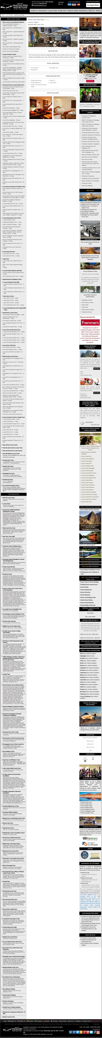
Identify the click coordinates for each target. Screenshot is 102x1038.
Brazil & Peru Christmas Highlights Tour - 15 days (91, 172)
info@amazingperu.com (40, 5)
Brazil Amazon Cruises (88, 309)
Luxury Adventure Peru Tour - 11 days (13, 203)
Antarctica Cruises (87, 312)
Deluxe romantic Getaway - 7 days (12, 224)
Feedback (78, 1021)
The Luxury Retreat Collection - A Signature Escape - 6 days (11, 24)
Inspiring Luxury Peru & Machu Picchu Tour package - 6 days (13, 87)
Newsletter (89, 422)
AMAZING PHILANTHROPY (90, 778)
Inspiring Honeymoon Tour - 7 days (12, 222)
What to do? (90, 744)
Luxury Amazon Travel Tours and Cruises (14, 82)
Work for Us (71, 1021)
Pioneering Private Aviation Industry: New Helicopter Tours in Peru (91, 924)
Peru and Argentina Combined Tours (91, 202)
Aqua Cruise (85, 305)
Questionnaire (38, 1024)
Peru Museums (90, 566)
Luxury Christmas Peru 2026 (11, 282)
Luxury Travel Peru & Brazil (88, 492)
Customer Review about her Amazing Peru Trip (89, 940)
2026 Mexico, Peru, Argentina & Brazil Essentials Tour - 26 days (13, 411)
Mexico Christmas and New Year (90, 154)
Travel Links (51, 1024)
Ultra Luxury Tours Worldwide (10, 51)
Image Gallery (68, 1024)
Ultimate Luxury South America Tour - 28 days (13, 182)
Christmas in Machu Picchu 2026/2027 (90, 111)
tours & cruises (87, 656)
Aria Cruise (85, 307)
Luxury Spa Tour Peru (9, 251)
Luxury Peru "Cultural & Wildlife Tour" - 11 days (14, 129)
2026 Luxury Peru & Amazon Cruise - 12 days (13, 139)
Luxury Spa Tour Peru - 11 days (11, 256)
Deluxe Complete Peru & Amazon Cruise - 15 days (13, 78)
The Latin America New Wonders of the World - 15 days (13, 403)
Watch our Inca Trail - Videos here (89, 634)
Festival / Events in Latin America (90, 609)
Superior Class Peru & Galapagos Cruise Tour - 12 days (14, 142)
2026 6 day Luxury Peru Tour (10, 90)
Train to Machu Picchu (90, 547)
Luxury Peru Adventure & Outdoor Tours (14, 186)
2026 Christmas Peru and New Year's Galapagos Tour (90, 151)
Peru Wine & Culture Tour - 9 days (12, 320)
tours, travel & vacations (88, 653)
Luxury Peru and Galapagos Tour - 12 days (13, 377)
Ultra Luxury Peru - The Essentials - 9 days (13, 28)
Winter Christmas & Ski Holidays (90, 181)
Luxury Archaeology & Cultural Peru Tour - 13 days (13, 150)
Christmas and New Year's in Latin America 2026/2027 (91, 168)
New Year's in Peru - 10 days (11, 302)
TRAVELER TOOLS (90, 735)
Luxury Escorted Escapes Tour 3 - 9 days (14, 337)
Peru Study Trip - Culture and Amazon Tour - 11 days (13, 135)
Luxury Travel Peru (86, 456)
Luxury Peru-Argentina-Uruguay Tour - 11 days (14, 370)
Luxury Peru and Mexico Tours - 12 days (13, 384)
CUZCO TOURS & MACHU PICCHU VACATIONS (90, 429)
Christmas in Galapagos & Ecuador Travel (89, 116)
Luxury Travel (52, 10)
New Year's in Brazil (87, 159)
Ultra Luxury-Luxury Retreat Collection (13, 22)
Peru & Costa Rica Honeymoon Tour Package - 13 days (12, 240)
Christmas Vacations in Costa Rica (91, 135)
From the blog (90, 935)
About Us (92, 10)
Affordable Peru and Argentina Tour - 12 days (13, 374)
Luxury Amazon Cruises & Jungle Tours (14, 417)
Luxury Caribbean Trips (87, 466)
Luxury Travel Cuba (86, 501)
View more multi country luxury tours (12, 414)
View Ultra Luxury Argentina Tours (12, 46)
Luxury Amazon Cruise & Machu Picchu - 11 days (14, 64)
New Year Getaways (87, 185)
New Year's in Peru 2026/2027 (90, 157)
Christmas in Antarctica (88, 176)
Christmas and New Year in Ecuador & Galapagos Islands (90, 138)
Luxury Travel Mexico (87, 480)
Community (96, 1024)
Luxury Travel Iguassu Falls (88, 478)
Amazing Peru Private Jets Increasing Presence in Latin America (89, 928)
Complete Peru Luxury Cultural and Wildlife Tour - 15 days (12, 156)
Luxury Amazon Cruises (9, 54)
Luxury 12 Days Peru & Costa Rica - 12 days (13, 437)
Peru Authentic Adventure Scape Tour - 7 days (13, 189)
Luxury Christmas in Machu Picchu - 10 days (14, 288)
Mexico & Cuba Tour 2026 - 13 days (12, 393)
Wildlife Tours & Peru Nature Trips (90, 204)
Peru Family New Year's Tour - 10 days (13, 276)
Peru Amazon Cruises (87, 302)
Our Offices (30, 1024)
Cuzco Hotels (9, 15)
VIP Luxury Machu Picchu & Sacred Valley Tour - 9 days (12, 113)
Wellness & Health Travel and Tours (90, 28)
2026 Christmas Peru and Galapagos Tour (88, 147)
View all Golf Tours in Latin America (12, 450)
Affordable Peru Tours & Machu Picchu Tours (90, 215)
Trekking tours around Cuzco (89, 209)
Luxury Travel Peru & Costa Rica (90, 497)
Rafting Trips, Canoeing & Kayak (90, 213)
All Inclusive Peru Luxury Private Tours (13, 85)
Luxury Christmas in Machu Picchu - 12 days (14, 292)
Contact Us (34, 10)
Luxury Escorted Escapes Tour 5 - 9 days (14, 342)
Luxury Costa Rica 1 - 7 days (10, 421)
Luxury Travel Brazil (86, 461)
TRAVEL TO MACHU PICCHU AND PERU (90, 507)
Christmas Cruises (87, 183)
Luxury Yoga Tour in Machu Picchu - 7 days (13, 97)
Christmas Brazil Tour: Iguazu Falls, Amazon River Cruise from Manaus (90, 163)
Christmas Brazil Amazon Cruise (90, 132)
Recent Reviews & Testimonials (90, 347)
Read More (97, 368)
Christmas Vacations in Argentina (90, 144)
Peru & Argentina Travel (88, 809)
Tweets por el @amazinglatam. (87, 545)
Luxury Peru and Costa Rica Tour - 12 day (13, 381)
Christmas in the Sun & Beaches (90, 178)
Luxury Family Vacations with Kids (12, 270)
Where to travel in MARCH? (90, 737)
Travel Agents (76, 1024)
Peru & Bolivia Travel (87, 807)
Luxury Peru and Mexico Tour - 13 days (13, 390)
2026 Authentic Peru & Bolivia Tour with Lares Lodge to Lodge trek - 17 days (13, 214)
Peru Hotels (90, 613)
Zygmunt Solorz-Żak (91, 880)
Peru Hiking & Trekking (88, 211)
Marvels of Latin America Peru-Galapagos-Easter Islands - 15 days (12, 396)
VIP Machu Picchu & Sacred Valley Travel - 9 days (14, 117)
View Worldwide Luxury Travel (14, 455)
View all (94, 130)
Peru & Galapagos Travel (88, 811)
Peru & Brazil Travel (87, 805)
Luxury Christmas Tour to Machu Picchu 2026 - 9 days (13, 426)
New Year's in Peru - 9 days (11, 300)
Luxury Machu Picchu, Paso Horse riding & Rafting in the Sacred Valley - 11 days (13, 196)
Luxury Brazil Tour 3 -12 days (10, 434)
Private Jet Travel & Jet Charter (11, 49)
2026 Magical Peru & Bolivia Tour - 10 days (13, 366)
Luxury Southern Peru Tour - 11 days (12, 126)
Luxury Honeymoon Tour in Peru (12, 218)
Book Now (90, 81)
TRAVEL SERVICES (90, 754)
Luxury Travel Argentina (87, 458)
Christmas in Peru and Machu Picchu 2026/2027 (90, 129)
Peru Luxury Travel (13, 19)
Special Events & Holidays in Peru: (12, 279)
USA (60, 4)
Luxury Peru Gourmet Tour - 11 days (12, 326)
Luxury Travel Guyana (87, 482)
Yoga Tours (6, 259)
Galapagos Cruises (87, 300)
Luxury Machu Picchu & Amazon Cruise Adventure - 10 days (13, 60)
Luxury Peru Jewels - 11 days (11, 132)
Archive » (83, 417)
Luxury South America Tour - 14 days (13, 153)
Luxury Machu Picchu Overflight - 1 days (13, 314)
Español (30, 1021)
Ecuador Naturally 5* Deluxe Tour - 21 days (13, 441)
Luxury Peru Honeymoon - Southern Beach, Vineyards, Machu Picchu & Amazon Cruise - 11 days (12, 69)
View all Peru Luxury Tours (10, 445)
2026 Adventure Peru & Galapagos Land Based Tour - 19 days (13, 175)
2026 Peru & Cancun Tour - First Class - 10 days (13, 362)
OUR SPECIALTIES (13, 494)
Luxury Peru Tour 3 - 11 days (10, 432)
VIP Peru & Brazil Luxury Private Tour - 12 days (13, 36)
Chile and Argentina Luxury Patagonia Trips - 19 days (13, 407)
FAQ (90, 750)
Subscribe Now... (95, 424)
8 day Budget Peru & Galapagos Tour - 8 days (13, 359)
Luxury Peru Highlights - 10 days (11, 120)
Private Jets (62, 10)
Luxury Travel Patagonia (87, 475)
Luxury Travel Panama (87, 489)
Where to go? (90, 741)
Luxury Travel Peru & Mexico (89, 499)
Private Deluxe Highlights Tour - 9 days (13, 110)
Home (3, 15)
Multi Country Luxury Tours (10, 356)
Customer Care (86, 1021)
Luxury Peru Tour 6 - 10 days (10, 429)
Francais (54, 1021)
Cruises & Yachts (72, 10)
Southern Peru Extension (90, 646)
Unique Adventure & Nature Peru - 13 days (13, 210)
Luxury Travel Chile (86, 463)
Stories (98, 10)
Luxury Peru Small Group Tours (11, 330)
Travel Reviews (85, 1024)
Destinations (43, 10)
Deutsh (46, 1021)
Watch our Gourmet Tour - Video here (90, 638)
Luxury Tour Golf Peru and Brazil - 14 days (13, 352)
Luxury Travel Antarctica (87, 487)
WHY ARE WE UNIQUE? (90, 85)
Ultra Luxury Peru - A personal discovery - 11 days (14, 32)
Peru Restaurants (90, 563)
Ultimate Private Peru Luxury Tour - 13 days (13, 146)
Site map (45, 1024)
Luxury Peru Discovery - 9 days (11, 108)
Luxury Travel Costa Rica (88, 485)
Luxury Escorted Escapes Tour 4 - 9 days (14, 340)
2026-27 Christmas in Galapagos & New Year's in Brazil (90, 125)
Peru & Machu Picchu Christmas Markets (90, 944)
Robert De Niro (91, 874)
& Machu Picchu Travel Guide (90, 578)
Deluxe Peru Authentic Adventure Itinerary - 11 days (11, 200)
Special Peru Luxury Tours (10, 312)
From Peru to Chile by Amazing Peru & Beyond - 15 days (13, 399)
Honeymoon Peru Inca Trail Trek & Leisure (12, 247)
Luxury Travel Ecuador (87, 470)
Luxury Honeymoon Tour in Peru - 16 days (12, 244)
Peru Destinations (90, 560)
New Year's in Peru (9, 296)
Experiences (83, 10)
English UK (21, 1021)
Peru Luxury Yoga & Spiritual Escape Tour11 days (12, 266)
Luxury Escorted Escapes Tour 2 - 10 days (13, 334)
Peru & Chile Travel (87, 804)
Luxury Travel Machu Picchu (88, 473)
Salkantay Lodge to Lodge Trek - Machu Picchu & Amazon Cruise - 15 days (13, 164)
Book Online (95, 1021)
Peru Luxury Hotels (90, 616)
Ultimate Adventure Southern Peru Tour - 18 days (13, 167)
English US (12, 1021)
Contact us (13, 1024)
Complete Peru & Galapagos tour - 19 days (13, 171)
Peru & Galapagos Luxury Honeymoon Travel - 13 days (13, 236)
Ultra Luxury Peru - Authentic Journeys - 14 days (13, 40)
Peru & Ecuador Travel (88, 813)
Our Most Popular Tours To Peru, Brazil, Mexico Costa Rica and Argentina (90, 257)
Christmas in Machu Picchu (89, 938)
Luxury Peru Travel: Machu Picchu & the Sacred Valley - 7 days (13, 93)
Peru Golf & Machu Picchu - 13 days (12, 349)
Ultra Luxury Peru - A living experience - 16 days (13, 43)
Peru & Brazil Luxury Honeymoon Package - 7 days (12, 227)
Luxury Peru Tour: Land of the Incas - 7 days (13, 101)
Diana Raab (91, 885)
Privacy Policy (62, 1021)
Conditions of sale (21, 1024)
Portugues (38, 1021)
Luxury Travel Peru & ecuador (89, 494)
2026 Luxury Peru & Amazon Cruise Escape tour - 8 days (12, 57)
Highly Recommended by (93, 1)
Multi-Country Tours (87, 802)
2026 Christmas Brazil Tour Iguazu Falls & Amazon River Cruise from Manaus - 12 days (14, 74)
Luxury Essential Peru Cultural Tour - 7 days (13, 105)
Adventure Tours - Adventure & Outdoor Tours (90, 206)
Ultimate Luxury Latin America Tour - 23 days (13, 179)
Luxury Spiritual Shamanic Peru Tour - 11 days (14, 323)
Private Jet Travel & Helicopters (90, 704)
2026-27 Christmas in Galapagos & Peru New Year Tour (90, 121)
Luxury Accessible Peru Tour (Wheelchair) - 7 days (10, 317)
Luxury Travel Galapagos (88, 468)
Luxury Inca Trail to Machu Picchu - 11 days (13, 206)
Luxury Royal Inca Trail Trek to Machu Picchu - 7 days (13, 193)
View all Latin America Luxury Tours (13, 448)
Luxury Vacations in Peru (90, 271)
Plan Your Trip (90, 747)
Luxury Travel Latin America (90, 434)
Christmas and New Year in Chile (90, 141)
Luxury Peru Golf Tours (9, 345)
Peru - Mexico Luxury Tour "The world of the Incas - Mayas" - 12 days (13, 387)
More (98, 415)
